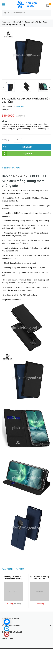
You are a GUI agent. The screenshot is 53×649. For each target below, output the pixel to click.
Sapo (48, 647)
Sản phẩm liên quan (13, 566)
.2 (26, 173)
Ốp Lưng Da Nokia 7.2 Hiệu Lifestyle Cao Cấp (13, 575)
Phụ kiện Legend (27, 647)
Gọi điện (27, 151)
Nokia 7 (19, 173)
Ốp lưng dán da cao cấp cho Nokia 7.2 (39, 575)
